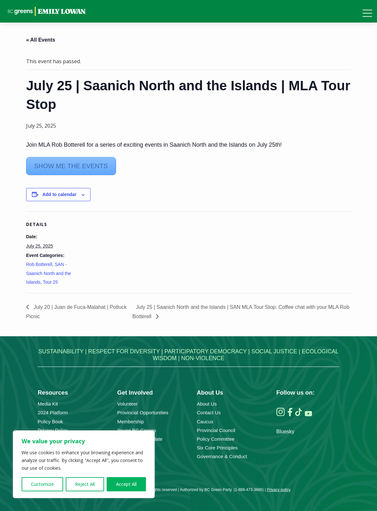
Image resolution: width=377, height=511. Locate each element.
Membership (130, 421)
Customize (42, 484)
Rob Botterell (39, 264)
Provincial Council (216, 430)
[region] (84, 464)
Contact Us (209, 412)
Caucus (205, 421)
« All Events (40, 40)
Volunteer (127, 404)
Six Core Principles (217, 447)
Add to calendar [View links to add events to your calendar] (60, 194)
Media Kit (48, 404)
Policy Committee (216, 439)
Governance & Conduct (222, 456)
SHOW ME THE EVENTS (71, 166)
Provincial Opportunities (143, 412)
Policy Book (50, 421)
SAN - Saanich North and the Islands (48, 273)
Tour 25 (50, 282)
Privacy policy (278, 489)
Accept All (126, 484)
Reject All (85, 484)
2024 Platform (53, 412)
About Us (207, 404)
